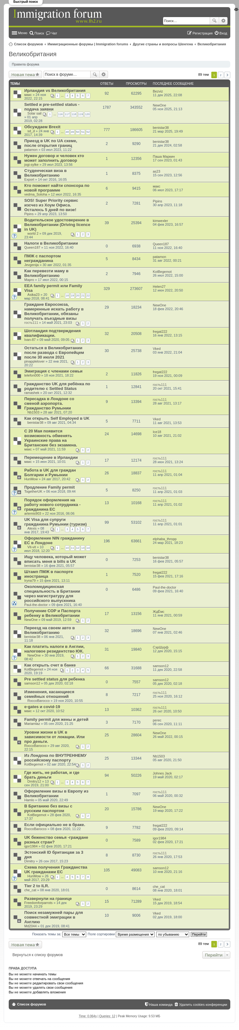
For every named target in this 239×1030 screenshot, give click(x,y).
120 (87, 114)
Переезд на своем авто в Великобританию (49, 630)
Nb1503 (33, 412)
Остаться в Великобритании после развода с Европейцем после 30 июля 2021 (54, 352)
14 (88, 547)
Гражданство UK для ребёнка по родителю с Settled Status (57, 386)
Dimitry (29, 861)
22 (88, 295)
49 (72, 131)
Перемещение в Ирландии (51, 457)
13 (82, 547)
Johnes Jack (162, 773)
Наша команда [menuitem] (160, 1004)
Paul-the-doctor (36, 605)
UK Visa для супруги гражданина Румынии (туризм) (55, 521)
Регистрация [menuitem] (203, 33)
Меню (22, 33)
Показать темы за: (59, 934)
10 (67, 547)
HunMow (31, 479)
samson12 (161, 666)
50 (77, 131)
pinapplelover (34, 361)
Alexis (31, 528)
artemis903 (32, 513)
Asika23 (33, 294)
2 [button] (221, 75)
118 (74, 114)
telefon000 (32, 375)
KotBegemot (162, 271)
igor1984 (31, 846)
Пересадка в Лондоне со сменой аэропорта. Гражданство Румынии (49, 403)
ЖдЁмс (158, 611)
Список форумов (28, 44)
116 (60, 114)
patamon (31, 149)
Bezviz (158, 91)
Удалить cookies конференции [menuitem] (203, 1004)
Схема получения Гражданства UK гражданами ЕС (55, 869)
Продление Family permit (49, 487)
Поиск (214, 21)
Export (29, 179)
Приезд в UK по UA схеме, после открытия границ (50, 143)
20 (77, 295)
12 (77, 547)
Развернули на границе (48, 898)
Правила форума (25, 64)
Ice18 (157, 432)
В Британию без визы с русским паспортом (48, 808)
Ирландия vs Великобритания (55, 90)
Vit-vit (31, 547)
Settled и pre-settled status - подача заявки (51, 106)
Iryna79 (30, 580)
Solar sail (34, 113)
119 (80, 114)
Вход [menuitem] (223, 33)
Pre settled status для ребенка (54, 679)
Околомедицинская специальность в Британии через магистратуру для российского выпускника (52, 593)
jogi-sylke (31, 164)
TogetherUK (33, 491)
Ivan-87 (30, 339)
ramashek (31, 393)
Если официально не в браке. (54, 824)
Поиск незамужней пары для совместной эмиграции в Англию (53, 917)
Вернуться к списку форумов (37, 955)
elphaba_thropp (164, 539)
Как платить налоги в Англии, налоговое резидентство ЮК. (54, 648)
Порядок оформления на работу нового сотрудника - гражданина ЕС (52, 505)
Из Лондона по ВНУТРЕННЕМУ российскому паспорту (55, 757)
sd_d (31, 131)
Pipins (29, 214)
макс (28, 95)
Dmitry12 (34, 781)
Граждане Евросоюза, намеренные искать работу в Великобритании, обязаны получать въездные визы (54, 311)
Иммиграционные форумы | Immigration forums (88, 44)
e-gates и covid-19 (42, 706)
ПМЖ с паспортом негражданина (42, 258)
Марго (29, 280)
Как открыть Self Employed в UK (57, 418)
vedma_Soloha (35, 194)
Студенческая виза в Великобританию (45, 173)
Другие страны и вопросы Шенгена (163, 44)
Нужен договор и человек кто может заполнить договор (54, 158)
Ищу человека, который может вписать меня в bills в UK (55, 559)
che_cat (30, 890)
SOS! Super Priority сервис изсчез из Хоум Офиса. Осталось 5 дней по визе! (51, 205)
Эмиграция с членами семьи (53, 371)
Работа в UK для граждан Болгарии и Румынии (50, 472)
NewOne (159, 105)
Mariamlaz (32, 723)
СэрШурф (160, 647)
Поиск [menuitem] (39, 33)
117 (67, 114)
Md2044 (30, 926)
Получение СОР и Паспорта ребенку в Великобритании (52, 613)
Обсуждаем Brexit (42, 126)
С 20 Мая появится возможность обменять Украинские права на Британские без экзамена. (50, 438)
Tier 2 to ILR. (36, 885)
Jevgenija (31, 265)
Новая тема (23, 74)
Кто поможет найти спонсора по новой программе (56, 187)
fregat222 (160, 331)
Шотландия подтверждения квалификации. (52, 333)
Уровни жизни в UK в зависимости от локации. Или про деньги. (54, 737)
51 (82, 131)
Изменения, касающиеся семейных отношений (49, 694)
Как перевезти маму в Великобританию (46, 273)
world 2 (32, 233)
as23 (156, 171)
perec (157, 720)
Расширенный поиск (223, 21)
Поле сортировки (121, 934)
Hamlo (29, 800)
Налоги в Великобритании (51, 243)
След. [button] (227, 75)
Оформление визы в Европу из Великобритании (56, 793)
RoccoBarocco (38, 700)
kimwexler (160, 221)
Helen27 (159, 286)
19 (72, 295)
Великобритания (212, 44)
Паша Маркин (164, 156)
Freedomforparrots (38, 903)
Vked (157, 348)
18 (67, 295)
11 (72, 547)
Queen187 (32, 247)
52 (88, 131)
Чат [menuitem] (54, 33)
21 (82, 295)
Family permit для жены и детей (56, 719)
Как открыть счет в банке (50, 665)
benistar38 (161, 127)
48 (67, 131)
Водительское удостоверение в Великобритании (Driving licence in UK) (57, 225)
